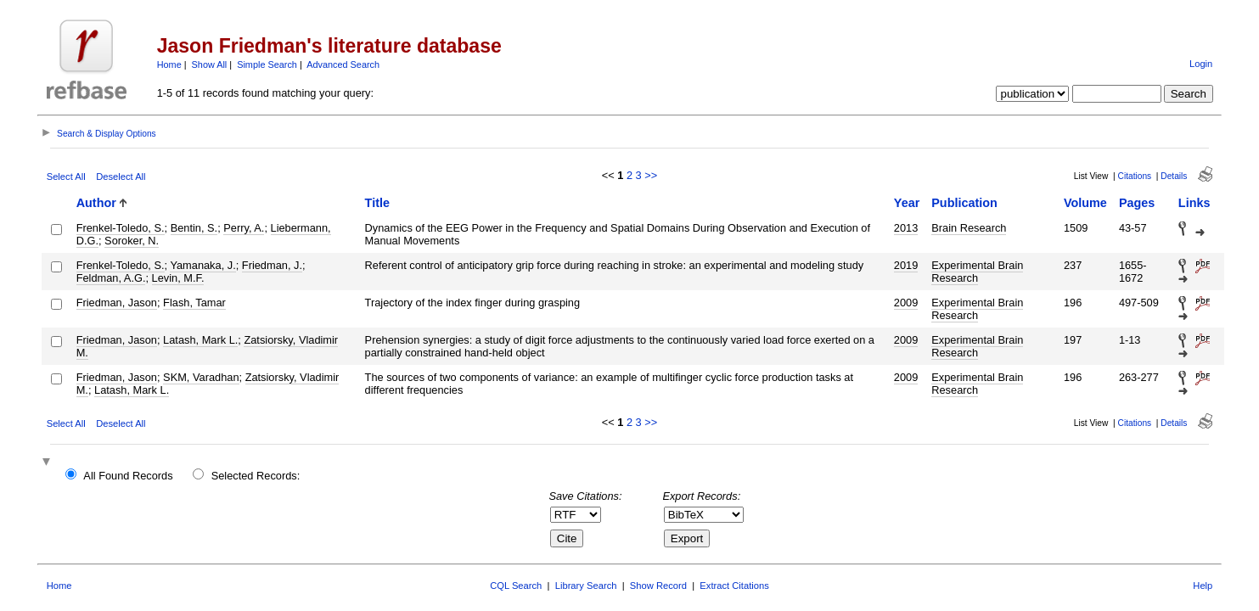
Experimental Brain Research (977, 271)
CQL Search (516, 585)
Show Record (658, 585)
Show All (210, 64)
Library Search (586, 585)
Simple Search (267, 64)
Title (377, 203)
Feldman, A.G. (111, 278)
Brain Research (968, 227)
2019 (906, 265)
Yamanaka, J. (202, 265)
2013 (906, 227)
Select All (66, 176)
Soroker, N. (131, 240)
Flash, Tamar (194, 302)
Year (906, 203)
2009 (906, 302)
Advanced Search (342, 64)
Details (1174, 176)
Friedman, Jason (116, 302)
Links (1194, 203)
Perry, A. (243, 227)
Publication (964, 203)
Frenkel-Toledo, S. (120, 227)
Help (1202, 585)
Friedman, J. (272, 265)
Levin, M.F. (178, 278)
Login (1200, 64)
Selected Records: (256, 475)
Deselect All (120, 176)
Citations (1135, 176)
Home (169, 64)
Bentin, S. (194, 227)
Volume (1085, 203)
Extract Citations (734, 585)
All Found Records (127, 475)
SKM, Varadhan (201, 377)
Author (96, 203)
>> (650, 175)
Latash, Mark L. (200, 340)
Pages (1137, 203)
